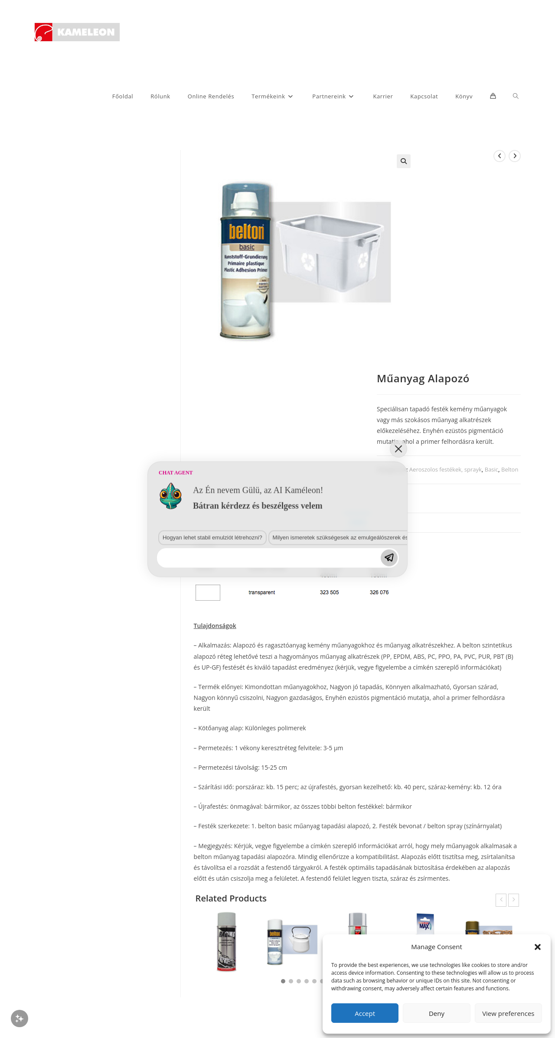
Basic (491, 469)
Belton (509, 469)
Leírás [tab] (357, 522)
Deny (436, 1013)
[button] (537, 947)
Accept (365, 1013)
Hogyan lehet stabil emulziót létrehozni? (64, 855)
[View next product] (515, 156)
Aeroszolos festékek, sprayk (445, 469)
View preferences (508, 1013)
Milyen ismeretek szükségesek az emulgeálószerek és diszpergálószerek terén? (179, 855)
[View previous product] (499, 156)
